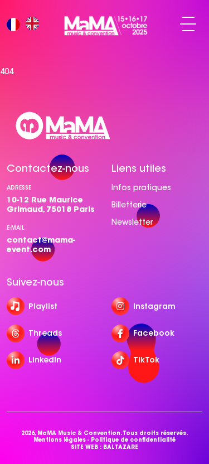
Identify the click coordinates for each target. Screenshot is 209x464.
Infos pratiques (141, 187)
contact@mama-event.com (41, 244)
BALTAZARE (120, 447)
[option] (35, 24)
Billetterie (129, 205)
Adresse (19, 187)
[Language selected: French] (26, 24)
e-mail (16, 227)
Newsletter (132, 222)
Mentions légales (59, 440)
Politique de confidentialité (133, 440)
